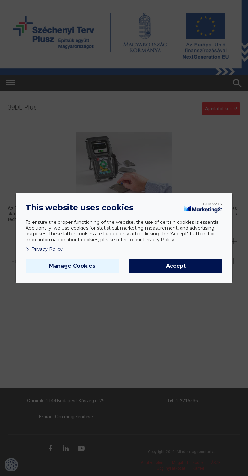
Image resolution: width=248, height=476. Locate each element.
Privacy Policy (44, 249)
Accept (176, 266)
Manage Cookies (72, 266)
